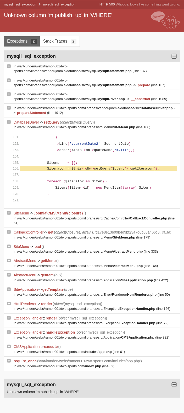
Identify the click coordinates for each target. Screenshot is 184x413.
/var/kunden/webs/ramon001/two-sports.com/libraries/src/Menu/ (76, 127)
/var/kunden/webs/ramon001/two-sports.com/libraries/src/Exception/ (86, 309)
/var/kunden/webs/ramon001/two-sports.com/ (59, 366)
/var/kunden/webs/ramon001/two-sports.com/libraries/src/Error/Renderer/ (87, 294)
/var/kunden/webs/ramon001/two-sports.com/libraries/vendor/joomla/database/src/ (95, 108)
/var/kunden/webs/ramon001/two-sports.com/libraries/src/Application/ (85, 280)
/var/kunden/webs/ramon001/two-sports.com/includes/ (65, 352)
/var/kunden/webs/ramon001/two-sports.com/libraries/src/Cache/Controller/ (92, 218)
